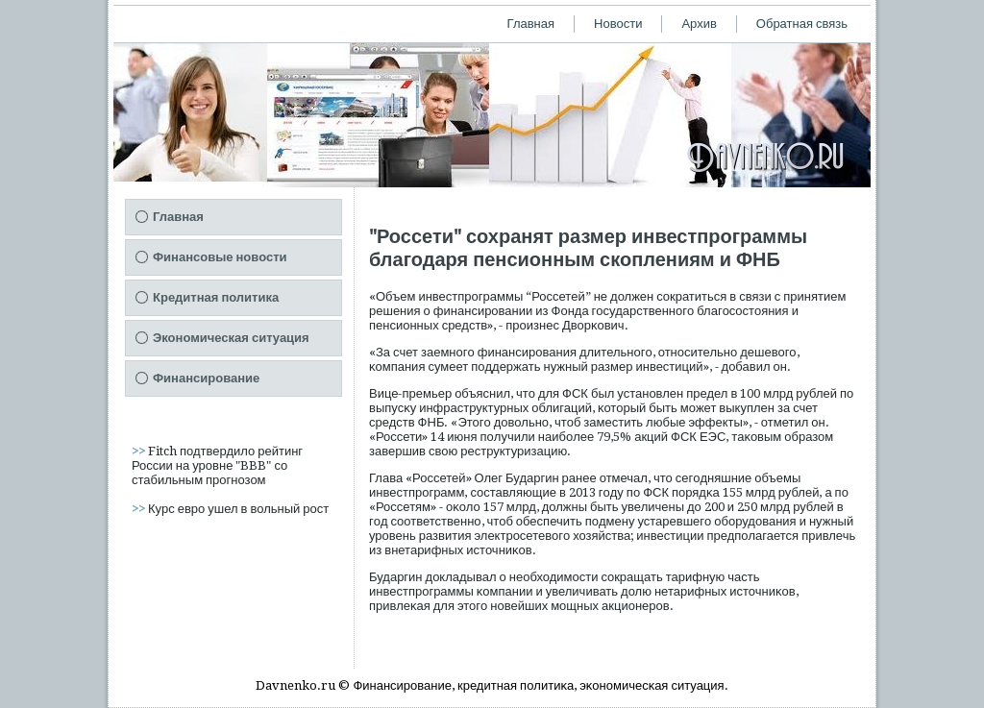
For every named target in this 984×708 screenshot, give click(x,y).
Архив (698, 23)
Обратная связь (802, 23)
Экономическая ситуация (231, 337)
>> (140, 451)
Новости (618, 23)
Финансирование (206, 378)
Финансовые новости (220, 257)
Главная (530, 23)
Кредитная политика (216, 297)
